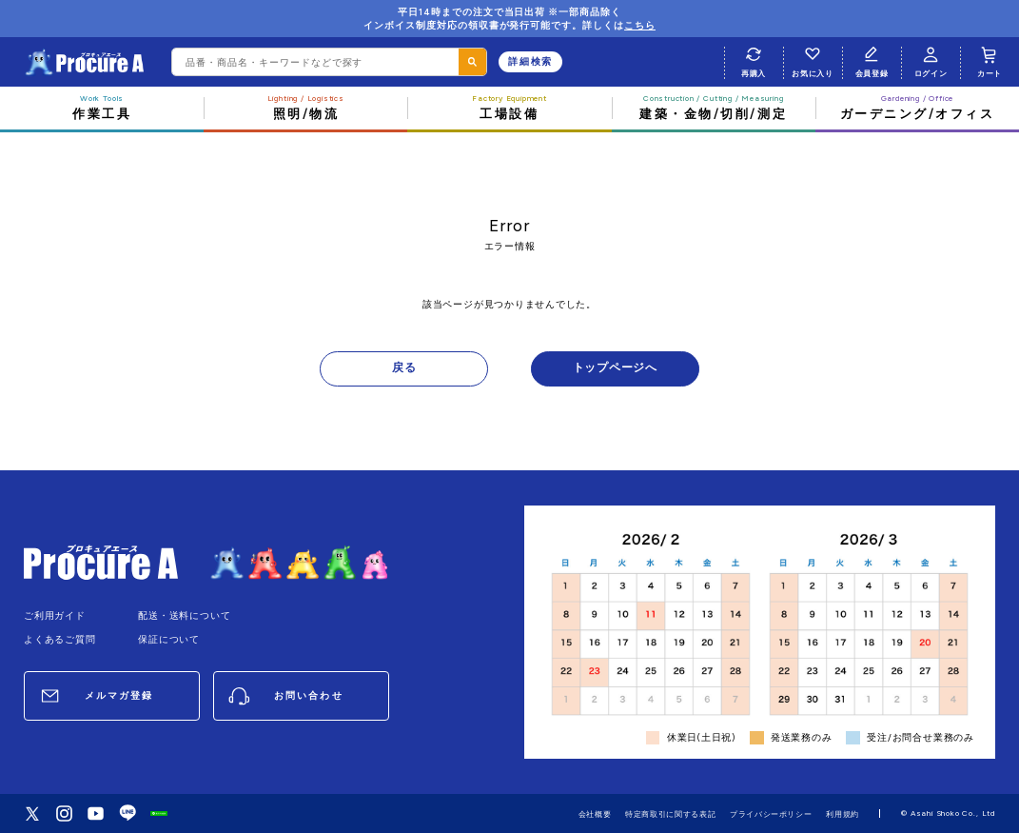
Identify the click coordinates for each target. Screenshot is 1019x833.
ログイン (931, 60)
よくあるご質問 (60, 639)
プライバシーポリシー (771, 814)
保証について (169, 639)
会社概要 (595, 814)
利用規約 (842, 814)
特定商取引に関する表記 (670, 814)
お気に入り (812, 60)
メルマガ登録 (119, 695)
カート (990, 60)
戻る (404, 367)
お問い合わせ (308, 695)
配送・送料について (184, 615)
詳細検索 (530, 61)
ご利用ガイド (55, 615)
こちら (640, 25)
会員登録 (872, 60)
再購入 (754, 60)
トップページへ (615, 367)
